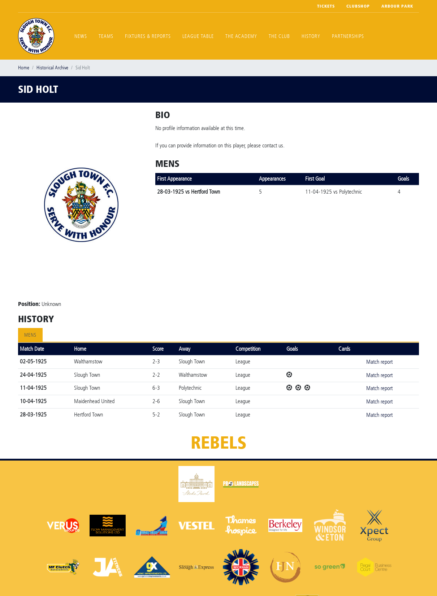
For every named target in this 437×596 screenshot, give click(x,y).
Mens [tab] (30, 335)
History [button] (311, 36)
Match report (379, 361)
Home (23, 68)
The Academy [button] (241, 36)
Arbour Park (397, 6)
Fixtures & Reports (148, 36)
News (80, 36)
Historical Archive (52, 68)
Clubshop (358, 6)
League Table (198, 36)
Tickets (326, 6)
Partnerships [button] (348, 36)
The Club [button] (279, 36)
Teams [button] (106, 36)
